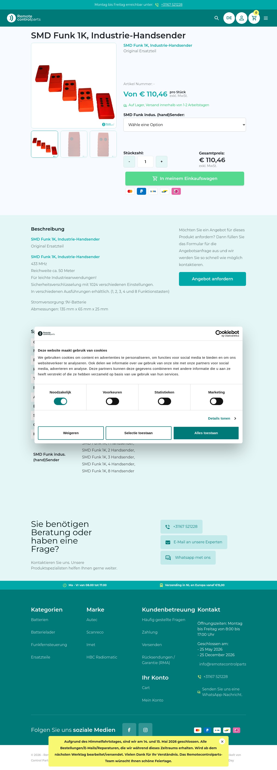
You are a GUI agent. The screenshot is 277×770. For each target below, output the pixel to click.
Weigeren (71, 433)
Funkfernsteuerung (49, 645)
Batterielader (43, 632)
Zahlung (150, 632)
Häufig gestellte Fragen (163, 620)
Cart (146, 688)
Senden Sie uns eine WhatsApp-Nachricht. (219, 692)
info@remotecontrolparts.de (222, 664)
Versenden (152, 645)
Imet (90, 645)
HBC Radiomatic (101, 657)
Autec (91, 620)
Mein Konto (152, 700)
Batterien (39, 620)
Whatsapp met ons (188, 557)
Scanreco (95, 632)
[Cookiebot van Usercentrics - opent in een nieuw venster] (219, 333)
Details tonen (219, 418)
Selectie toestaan (138, 433)
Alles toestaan (206, 433)
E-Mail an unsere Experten (194, 542)
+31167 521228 (171, 5)
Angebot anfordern (212, 278)
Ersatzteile (40, 657)
